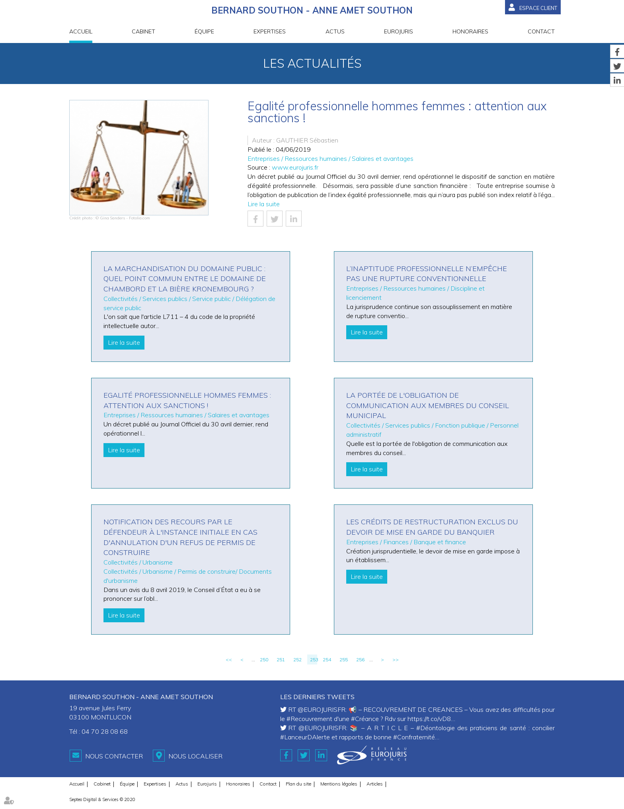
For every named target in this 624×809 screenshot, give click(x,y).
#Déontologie (435, 728)
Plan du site (298, 784)
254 (327, 659)
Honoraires (470, 31)
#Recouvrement (309, 719)
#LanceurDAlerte (305, 737)
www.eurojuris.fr (295, 167)
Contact (541, 31)
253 (313, 659)
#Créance (365, 719)
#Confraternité (414, 737)
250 (264, 659)
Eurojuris (398, 31)
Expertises (270, 31)
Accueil (80, 31)
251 (281, 659)
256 (360, 659)
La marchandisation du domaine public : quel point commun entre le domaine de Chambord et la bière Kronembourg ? (184, 278)
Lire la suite (264, 204)
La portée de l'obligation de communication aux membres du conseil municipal (427, 405)
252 (297, 659)
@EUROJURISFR (321, 709)
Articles (375, 784)
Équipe (204, 31)
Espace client (538, 8)
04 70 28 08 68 (105, 731)
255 (343, 659)
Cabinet (143, 31)
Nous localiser (195, 756)
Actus (335, 31)
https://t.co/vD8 (429, 719)
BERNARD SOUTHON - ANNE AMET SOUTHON (312, 10)
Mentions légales (338, 784)
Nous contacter (114, 756)
